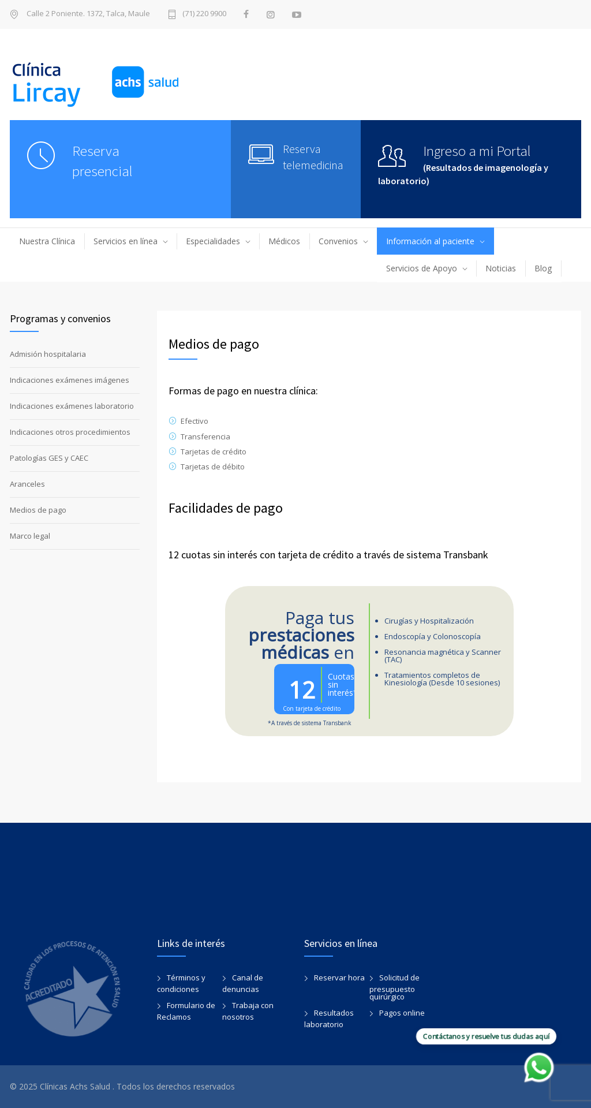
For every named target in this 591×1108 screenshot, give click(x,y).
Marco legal (30, 536)
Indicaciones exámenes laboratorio (72, 406)
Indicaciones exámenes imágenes (69, 380)
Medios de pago (38, 510)
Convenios (338, 241)
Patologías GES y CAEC (49, 458)
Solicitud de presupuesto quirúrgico (394, 987)
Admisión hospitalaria (48, 354)
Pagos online (402, 1013)
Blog (543, 268)
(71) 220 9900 (204, 14)
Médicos (284, 241)
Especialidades (213, 241)
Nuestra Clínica (47, 241)
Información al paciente (430, 241)
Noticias (500, 268)
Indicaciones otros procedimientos (70, 432)
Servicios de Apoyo (421, 268)
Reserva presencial (102, 160)
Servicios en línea (125, 241)
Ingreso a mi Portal (477, 150)
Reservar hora (339, 977)
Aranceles (27, 484)
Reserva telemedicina (313, 156)
